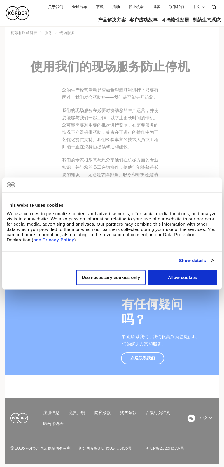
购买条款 (128, 413)
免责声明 (77, 413)
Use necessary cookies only (111, 277)
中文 (196, 7)
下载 (100, 7)
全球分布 (79, 7)
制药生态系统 (206, 20)
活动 (116, 7)
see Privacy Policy (54, 239)
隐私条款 (102, 413)
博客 (156, 7)
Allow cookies (182, 277)
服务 (48, 33)
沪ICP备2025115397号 (165, 448)
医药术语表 (53, 424)
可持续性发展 (175, 20)
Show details (192, 260)
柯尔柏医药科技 (24, 33)
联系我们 (176, 7)
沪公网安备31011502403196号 (105, 448)
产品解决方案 (112, 20)
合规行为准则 (158, 413)
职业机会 (136, 7)
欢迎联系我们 (142, 358)
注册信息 (51, 413)
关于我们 (55, 7)
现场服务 (66, 33)
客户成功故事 (144, 20)
